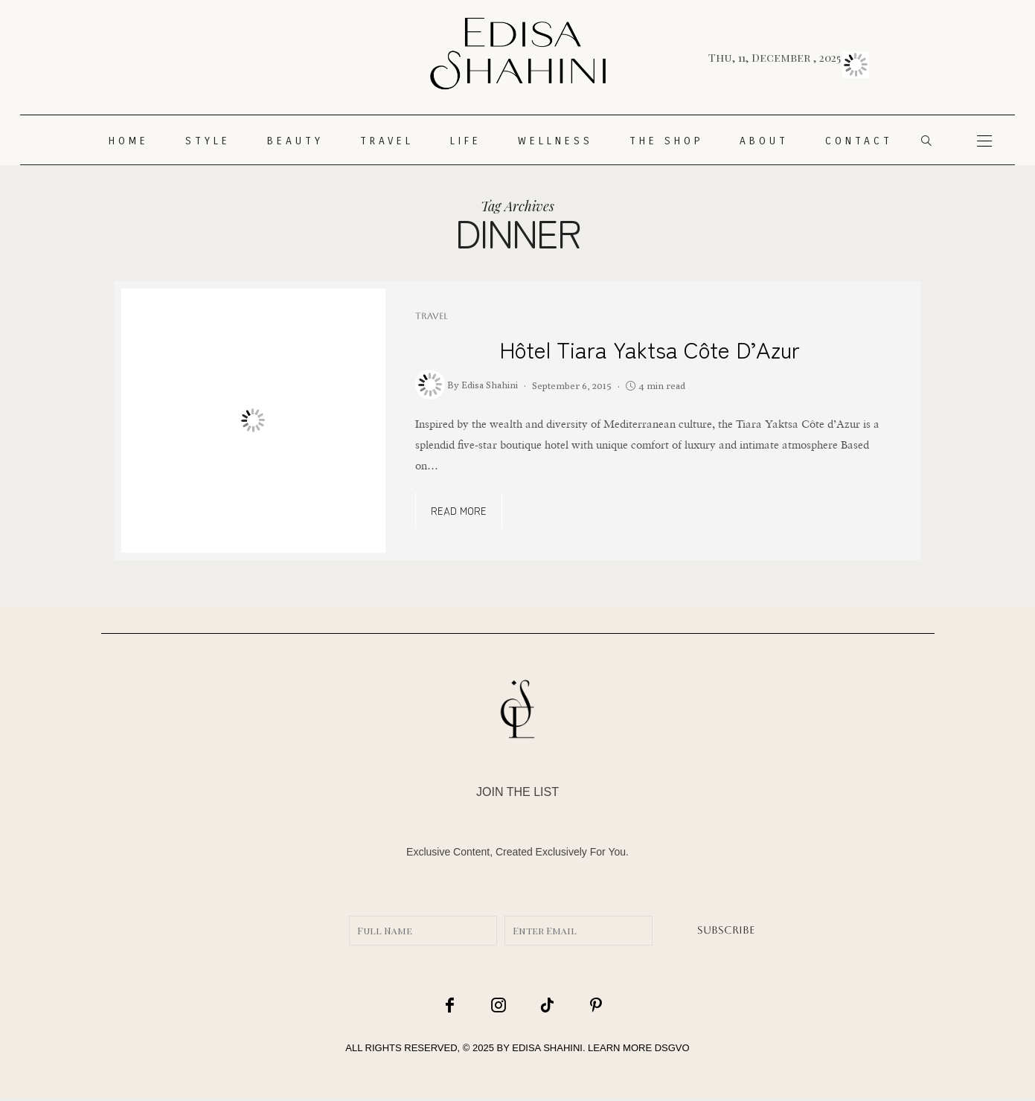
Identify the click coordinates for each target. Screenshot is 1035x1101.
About (764, 141)
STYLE (208, 141)
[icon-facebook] (458, 1005)
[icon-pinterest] (576, 1005)
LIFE (465, 141)
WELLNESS (555, 141)
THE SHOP (666, 141)
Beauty (295, 141)
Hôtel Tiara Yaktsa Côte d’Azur (649, 349)
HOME (129, 141)
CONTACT (859, 141)
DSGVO (672, 1051)
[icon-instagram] (497, 1005)
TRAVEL (387, 141)
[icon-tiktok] (537, 1005)
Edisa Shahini (489, 385)
